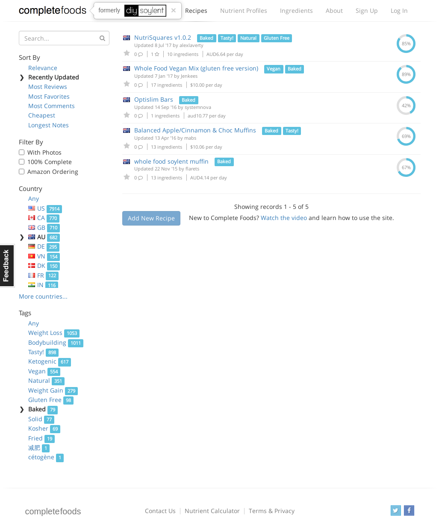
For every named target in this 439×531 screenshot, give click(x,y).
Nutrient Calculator (212, 511)
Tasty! (43, 352)
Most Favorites (49, 96)
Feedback (7, 266)
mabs (190, 138)
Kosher (44, 428)
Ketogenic (49, 361)
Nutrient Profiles (243, 10)
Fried (41, 438)
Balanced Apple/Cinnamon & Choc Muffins (195, 130)
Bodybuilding (56, 342)
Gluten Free (51, 400)
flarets (192, 168)
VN (44, 256)
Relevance (42, 68)
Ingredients (296, 10)
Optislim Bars (153, 99)
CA (44, 218)
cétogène (46, 457)
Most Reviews (47, 86)
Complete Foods (52, 12)
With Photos (44, 152)
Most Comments (51, 106)
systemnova (198, 107)
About (334, 10)
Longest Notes (48, 125)
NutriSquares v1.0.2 (162, 37)
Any (33, 198)
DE (44, 246)
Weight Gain (53, 390)
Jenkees (189, 76)
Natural (46, 380)
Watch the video (284, 218)
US (45, 208)
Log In (399, 10)
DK (44, 265)
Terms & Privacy (272, 511)
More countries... (43, 296)
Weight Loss (54, 333)
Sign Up (367, 10)
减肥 (39, 447)
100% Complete (49, 162)
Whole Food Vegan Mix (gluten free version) (196, 68)
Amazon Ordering (52, 171)
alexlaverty (191, 45)
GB (44, 227)
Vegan (44, 371)
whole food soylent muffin (171, 161)
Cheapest (41, 115)
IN (43, 285)
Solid (41, 419)
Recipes (196, 12)
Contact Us (160, 511)
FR (43, 275)
